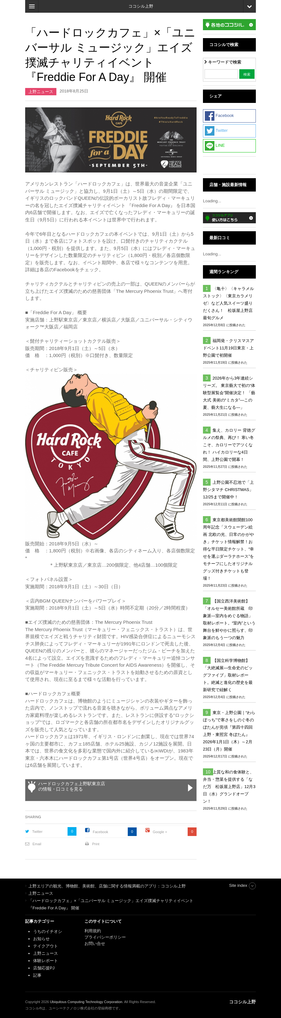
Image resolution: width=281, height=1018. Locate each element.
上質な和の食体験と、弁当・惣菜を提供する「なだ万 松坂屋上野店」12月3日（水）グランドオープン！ (229, 787)
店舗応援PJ (43, 968)
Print (95, 844)
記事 (37, 975)
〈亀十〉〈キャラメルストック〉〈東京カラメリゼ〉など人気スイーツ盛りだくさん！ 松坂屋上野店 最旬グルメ (230, 303)
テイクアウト (45, 946)
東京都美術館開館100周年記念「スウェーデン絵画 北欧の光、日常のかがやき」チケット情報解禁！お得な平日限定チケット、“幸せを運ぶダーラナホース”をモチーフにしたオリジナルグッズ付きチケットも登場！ (228, 549)
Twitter (37, 831)
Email (36, 844)
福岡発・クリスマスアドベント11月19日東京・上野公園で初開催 (228, 348)
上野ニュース (40, 91)
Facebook (100, 832)
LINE (215, 146)
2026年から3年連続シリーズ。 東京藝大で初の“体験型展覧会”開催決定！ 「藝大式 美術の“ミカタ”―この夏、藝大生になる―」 (229, 393)
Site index (238, 885)
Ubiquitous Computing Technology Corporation (86, 1002)
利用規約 (92, 930)
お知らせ (41, 938)
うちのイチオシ (47, 931)
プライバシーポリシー (105, 937)
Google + (160, 832)
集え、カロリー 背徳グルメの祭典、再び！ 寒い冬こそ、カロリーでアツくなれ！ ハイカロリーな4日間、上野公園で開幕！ (229, 445)
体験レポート (45, 960)
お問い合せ (94, 943)
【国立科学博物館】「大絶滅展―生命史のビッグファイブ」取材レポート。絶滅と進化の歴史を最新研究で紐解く (228, 675)
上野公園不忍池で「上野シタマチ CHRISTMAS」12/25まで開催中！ (228, 489)
